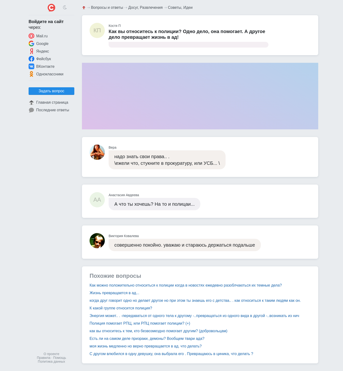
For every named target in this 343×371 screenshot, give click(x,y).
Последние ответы (49, 110)
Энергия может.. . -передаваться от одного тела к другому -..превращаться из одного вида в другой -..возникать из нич (194, 316)
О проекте (51, 354)
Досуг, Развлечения (145, 7)
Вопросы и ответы (107, 7)
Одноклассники (46, 74)
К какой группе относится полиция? (121, 308)
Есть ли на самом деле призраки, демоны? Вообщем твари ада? (147, 339)
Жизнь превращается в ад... (114, 293)
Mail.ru (38, 36)
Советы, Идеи (180, 7)
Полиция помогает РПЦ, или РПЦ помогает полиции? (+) (140, 323)
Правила (43, 358)
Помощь (59, 358)
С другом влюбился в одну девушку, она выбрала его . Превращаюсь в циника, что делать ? (171, 354)
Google (39, 43)
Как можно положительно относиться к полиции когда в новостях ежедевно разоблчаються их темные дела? (186, 285)
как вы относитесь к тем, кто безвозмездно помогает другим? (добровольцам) (158, 331)
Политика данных (51, 361)
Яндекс (39, 51)
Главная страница (48, 102)
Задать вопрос (51, 91)
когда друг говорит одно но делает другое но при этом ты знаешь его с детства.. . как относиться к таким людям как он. (195, 300)
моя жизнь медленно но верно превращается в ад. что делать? (146, 346)
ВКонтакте (42, 66)
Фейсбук (40, 59)
